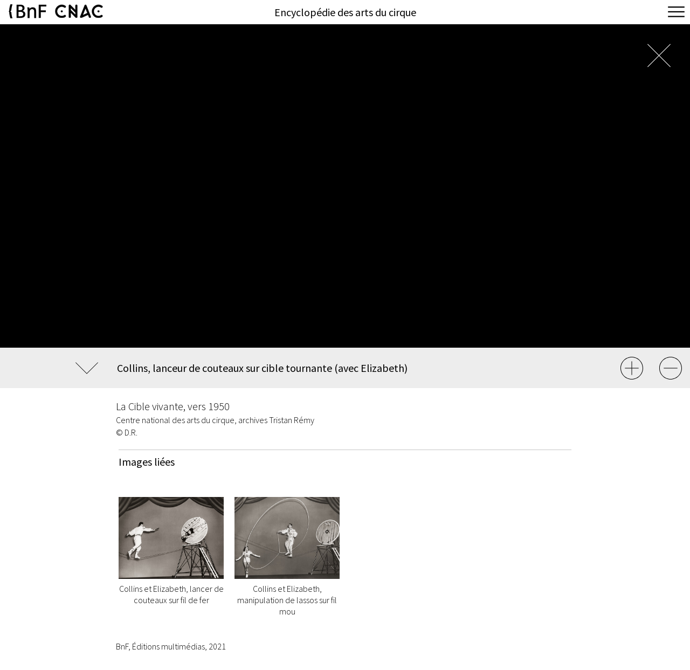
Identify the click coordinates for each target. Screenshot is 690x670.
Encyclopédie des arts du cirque (345, 12)
